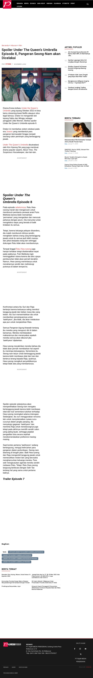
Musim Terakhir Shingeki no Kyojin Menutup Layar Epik (76, 157)
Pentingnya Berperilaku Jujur (11, 586)
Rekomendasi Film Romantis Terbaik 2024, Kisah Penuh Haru (78, 141)
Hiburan (13, 45)
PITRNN (8, 64)
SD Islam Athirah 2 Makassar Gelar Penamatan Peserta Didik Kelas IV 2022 (46, 581)
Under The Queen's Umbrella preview (16, 562)
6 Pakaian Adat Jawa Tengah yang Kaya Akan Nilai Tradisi (78, 75)
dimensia (88, 666)
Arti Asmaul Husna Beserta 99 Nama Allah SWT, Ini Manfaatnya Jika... (79, 53)
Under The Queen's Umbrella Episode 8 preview (20, 558)
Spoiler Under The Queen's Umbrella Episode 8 (26, 552)
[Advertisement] (46, 25)
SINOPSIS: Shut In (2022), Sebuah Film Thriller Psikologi (77, 150)
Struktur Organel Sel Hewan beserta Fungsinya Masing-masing (77, 68)
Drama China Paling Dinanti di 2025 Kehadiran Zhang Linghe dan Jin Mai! (77, 165)
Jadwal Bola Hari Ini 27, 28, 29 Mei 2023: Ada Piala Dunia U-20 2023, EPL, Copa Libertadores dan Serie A (46, 576)
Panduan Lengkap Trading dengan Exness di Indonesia (77, 88)
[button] (87, 4)
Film (20, 45)
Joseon (9, 132)
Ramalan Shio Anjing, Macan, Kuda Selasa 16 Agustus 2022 (16, 575)
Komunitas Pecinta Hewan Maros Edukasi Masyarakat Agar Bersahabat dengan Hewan (15, 581)
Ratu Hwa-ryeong (23, 249)
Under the (26, 108)
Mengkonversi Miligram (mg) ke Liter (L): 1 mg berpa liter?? (78, 82)
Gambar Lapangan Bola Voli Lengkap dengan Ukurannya (77, 61)
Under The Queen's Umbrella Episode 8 (17, 555)
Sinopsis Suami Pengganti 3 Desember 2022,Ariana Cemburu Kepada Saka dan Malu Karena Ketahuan (46, 587)
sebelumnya (20, 207)
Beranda (5, 45)
